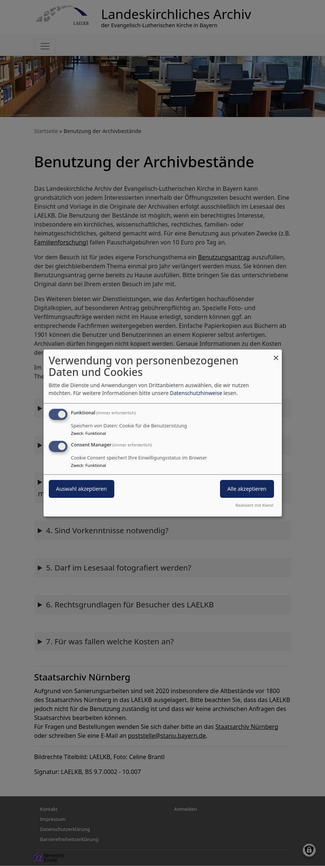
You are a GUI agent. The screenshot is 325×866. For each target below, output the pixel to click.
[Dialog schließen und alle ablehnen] (276, 354)
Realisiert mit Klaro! (255, 505)
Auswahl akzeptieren (81, 488)
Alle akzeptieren (247, 488)
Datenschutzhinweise (196, 392)
